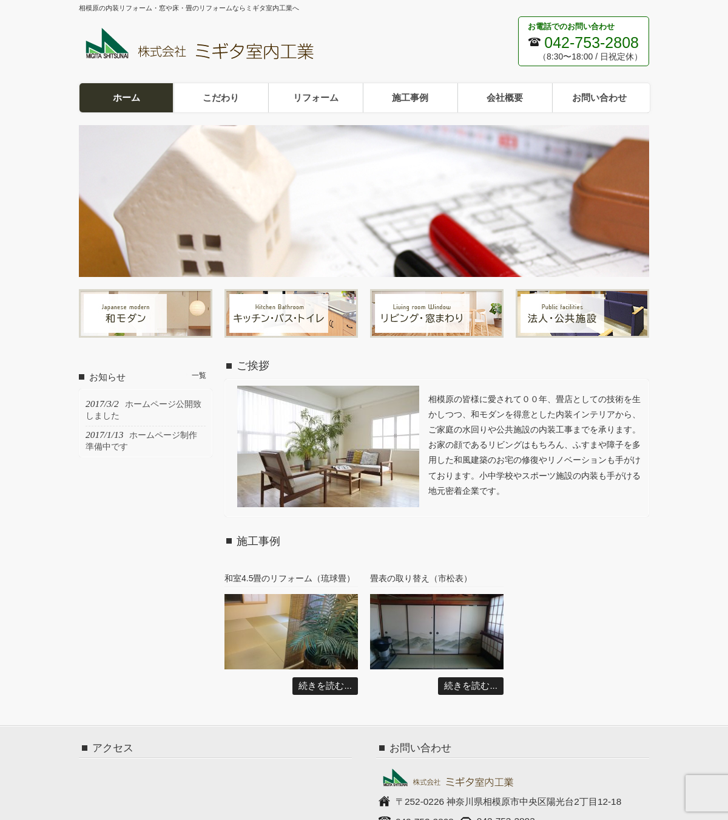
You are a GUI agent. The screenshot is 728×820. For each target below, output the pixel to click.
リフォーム (316, 97)
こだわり (221, 97)
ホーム (126, 97)
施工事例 (410, 97)
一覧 (199, 375)
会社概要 (505, 97)
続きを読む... (325, 685)
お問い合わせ (599, 97)
